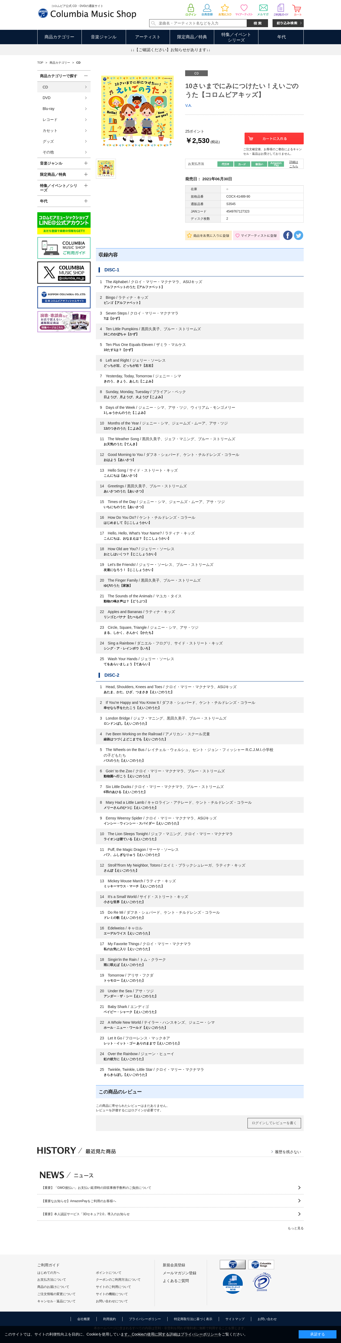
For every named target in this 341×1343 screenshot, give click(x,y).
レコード (50, 119)
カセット (50, 130)
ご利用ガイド (48, 1265)
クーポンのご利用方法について (118, 1279)
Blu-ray (48, 109)
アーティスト (148, 37)
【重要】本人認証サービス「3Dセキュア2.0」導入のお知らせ (85, 1214)
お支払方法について (51, 1279)
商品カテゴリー (59, 37)
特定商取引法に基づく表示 (193, 1319)
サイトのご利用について (113, 1287)
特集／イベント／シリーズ (58, 187)
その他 (48, 152)
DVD (47, 98)
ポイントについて (108, 1273)
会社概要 (83, 1319)
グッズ (48, 141)
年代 (281, 37)
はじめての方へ (48, 1273)
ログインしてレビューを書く (274, 1123)
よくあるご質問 (176, 1281)
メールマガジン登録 (179, 1273)
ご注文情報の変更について (56, 1294)
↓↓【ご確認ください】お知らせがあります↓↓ (170, 49)
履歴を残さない (288, 1152)
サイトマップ (235, 1319)
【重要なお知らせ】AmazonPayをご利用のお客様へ (78, 1201)
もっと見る (296, 1228)
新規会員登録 (174, 1265)
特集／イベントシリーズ (236, 37)
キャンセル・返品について (56, 1301)
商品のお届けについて (53, 1287)
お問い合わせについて (112, 1301)
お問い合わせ (267, 1319)
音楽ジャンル (103, 37)
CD (45, 87)
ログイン (137, 1110)
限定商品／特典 (192, 37)
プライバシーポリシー (145, 1319)
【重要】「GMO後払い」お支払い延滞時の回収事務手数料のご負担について (96, 1188)
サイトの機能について (112, 1294)
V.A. (188, 105)
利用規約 (109, 1319)
